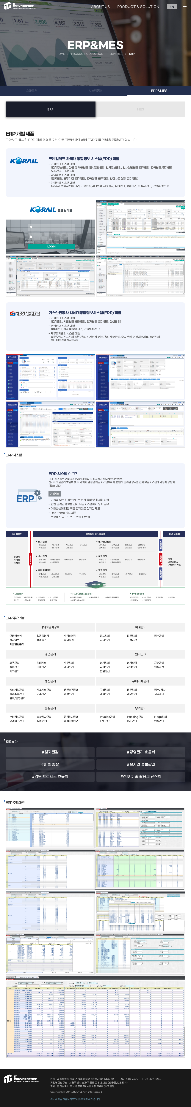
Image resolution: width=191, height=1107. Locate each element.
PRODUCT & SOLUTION (138, 7)
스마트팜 (31, 91)
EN (172, 7)
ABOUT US (100, 7)
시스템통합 (96, 91)
